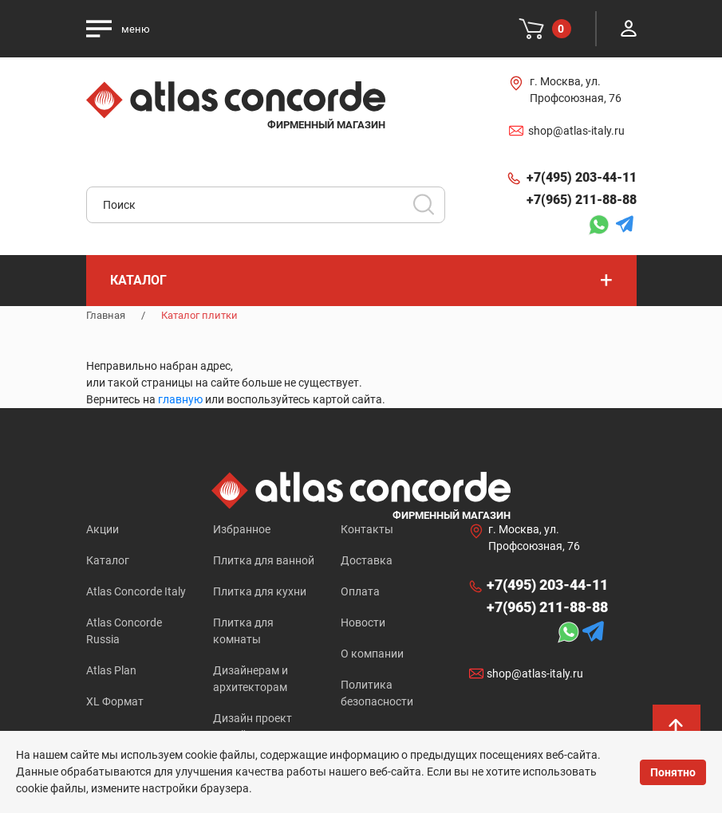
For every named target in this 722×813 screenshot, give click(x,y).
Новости (363, 622)
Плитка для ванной (263, 560)
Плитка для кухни (259, 591)
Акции (102, 529)
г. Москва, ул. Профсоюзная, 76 (575, 89)
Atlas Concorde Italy (136, 591)
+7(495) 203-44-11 (582, 177)
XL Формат (115, 701)
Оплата (360, 591)
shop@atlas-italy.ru (576, 130)
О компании (372, 653)
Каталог (107, 560)
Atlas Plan (111, 670)
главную (180, 399)
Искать (429, 210)
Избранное (241, 529)
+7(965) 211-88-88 (582, 199)
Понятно (673, 772)
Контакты (367, 529)
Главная (105, 315)
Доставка (367, 560)
